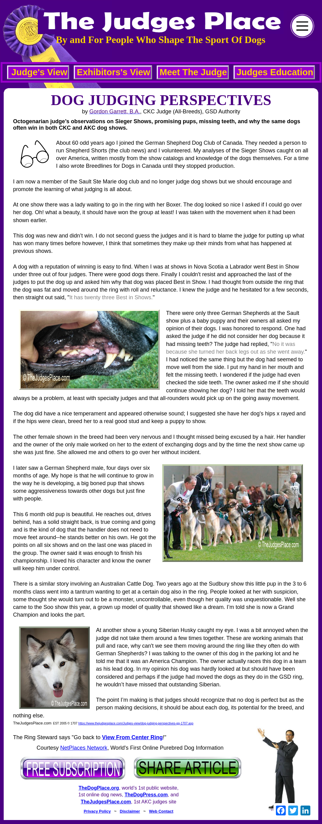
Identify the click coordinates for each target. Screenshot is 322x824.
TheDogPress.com (145, 794)
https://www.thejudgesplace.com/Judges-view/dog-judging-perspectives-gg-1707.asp (136, 723)
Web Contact (161, 811)
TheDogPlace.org (99, 788)
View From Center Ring (132, 737)
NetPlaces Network (83, 748)
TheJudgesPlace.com (106, 801)
